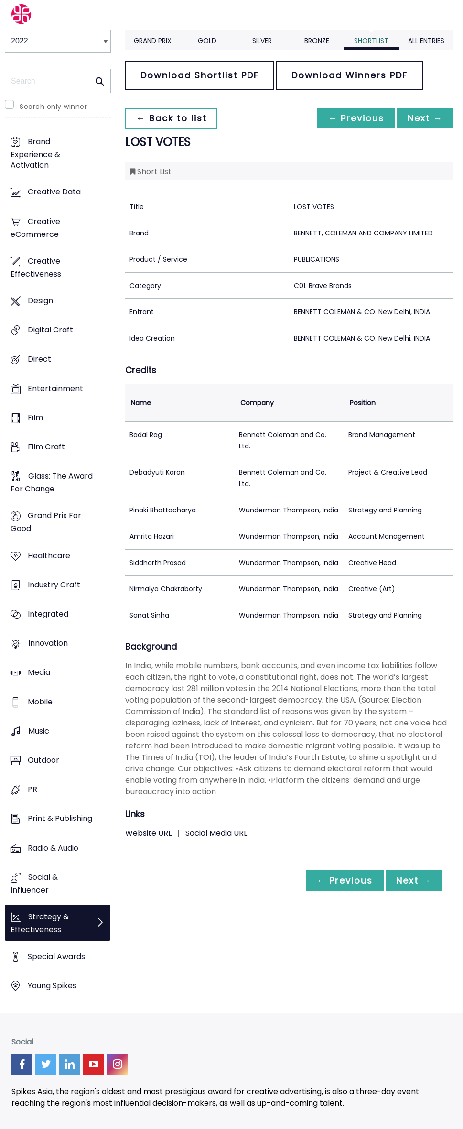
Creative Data (54, 192)
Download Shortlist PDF (199, 75)
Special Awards (56, 956)
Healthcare (49, 555)
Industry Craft (54, 584)
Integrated (48, 613)
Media (39, 672)
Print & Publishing (60, 818)
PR (32, 789)
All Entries (426, 40)
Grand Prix (153, 40)
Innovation (48, 643)
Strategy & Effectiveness (40, 923)
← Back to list (172, 118)
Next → (424, 118)
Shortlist (371, 40)
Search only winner (53, 106)
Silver (262, 40)
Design (40, 300)
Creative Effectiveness (36, 267)
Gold (207, 40)
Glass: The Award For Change (52, 483)
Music (38, 730)
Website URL (148, 833)
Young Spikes (52, 985)
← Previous (353, 118)
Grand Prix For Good (46, 522)
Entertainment (55, 388)
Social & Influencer (34, 883)
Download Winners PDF (349, 75)
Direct (39, 359)
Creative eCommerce (35, 228)
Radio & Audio (53, 847)
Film (35, 417)
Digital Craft (50, 330)
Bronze (316, 40)
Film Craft (46, 446)
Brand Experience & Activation (35, 154)
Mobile (40, 701)
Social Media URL (216, 833)
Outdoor (43, 760)
